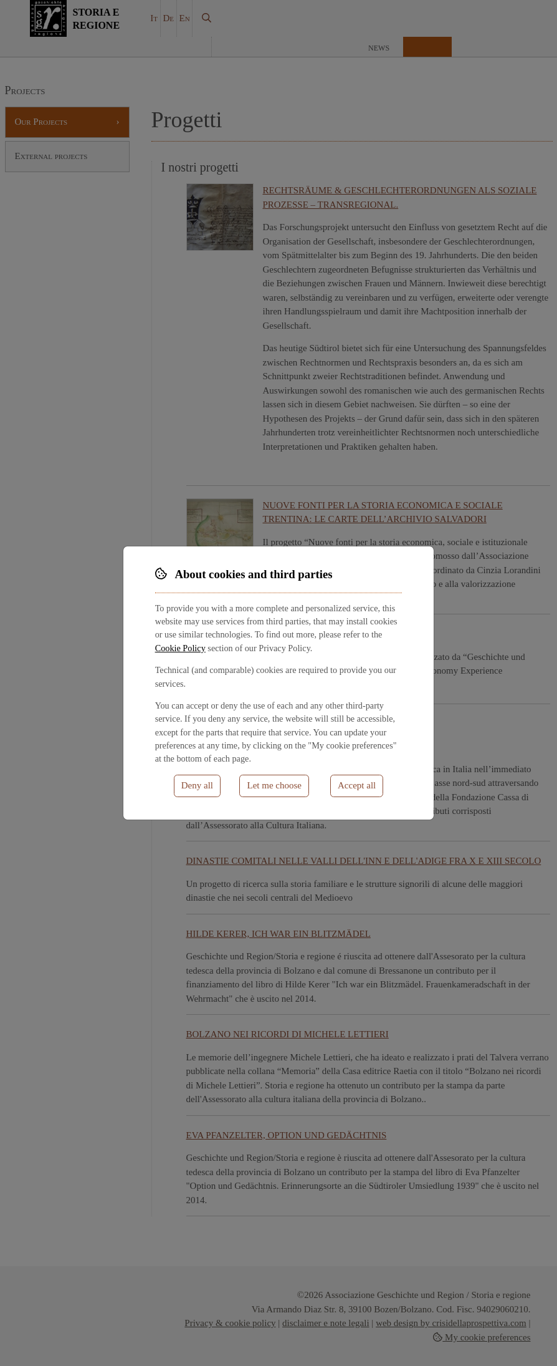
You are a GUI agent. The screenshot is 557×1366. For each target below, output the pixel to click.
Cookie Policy (180, 648)
